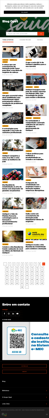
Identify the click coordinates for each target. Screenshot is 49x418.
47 (32, 283)
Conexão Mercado (25, 39)
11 (12, 268)
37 (22, 279)
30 (27, 275)
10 (7, 268)
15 (32, 268)
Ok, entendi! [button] (24, 12)
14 (27, 268)
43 (12, 283)
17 (42, 268)
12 (17, 268)
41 (42, 279)
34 (7, 279)
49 (42, 283)
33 (42, 275)
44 (17, 283)
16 (37, 268)
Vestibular (24, 366)
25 (42, 271)
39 (32, 279)
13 (22, 268)
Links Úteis (6, 404)
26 (7, 275)
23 (32, 271)
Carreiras (40, 39)
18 (7, 271)
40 (37, 279)
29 (22, 275)
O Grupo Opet (7, 397)
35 (12, 279)
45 (22, 283)
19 (12, 271)
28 (17, 275)
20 (17, 271)
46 (27, 283)
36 (17, 279)
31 (32, 275)
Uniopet (24, 371)
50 (22, 287)
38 (27, 279)
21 (22, 271)
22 (27, 271)
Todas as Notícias (7, 39)
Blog (3, 381)
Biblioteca (5, 390)
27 (12, 275)
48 (37, 283)
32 (37, 275)
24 (37, 271)
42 (7, 283)
